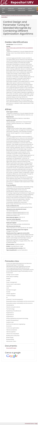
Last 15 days (3, 10)
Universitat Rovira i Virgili (31, 423)
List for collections (31, 9)
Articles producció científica (8, 15)
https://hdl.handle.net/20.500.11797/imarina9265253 (19, 48)
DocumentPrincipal (11, 348)
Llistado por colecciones (21, 9)
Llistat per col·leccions (11, 9)
